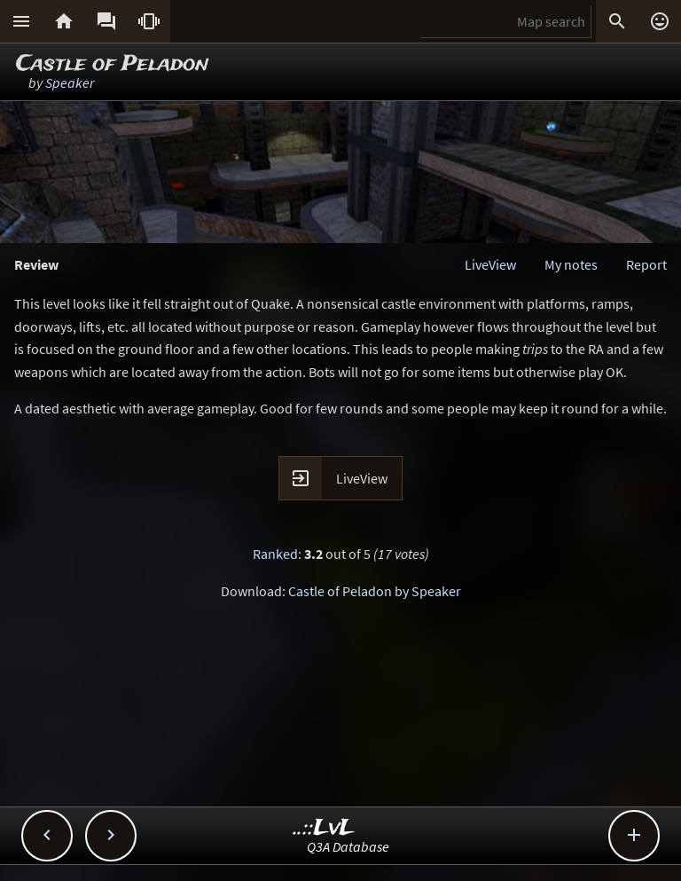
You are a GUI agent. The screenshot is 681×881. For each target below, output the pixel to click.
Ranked (275, 553)
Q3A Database (348, 846)
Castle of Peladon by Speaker (374, 591)
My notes (571, 264)
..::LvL (324, 828)
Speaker (69, 82)
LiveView (490, 264)
